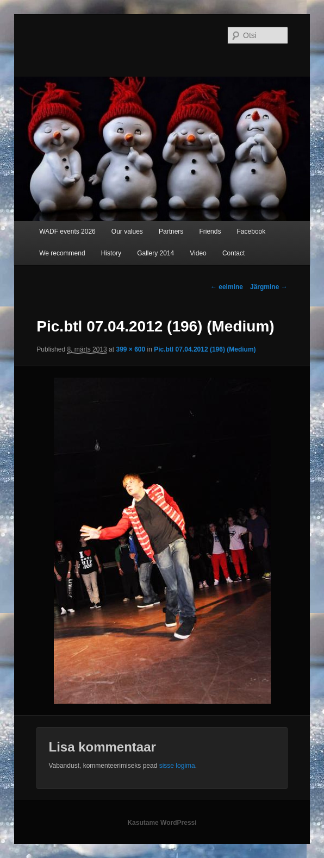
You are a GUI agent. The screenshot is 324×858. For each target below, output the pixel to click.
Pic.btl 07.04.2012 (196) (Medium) (205, 349)
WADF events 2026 (67, 231)
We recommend (62, 253)
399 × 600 (130, 349)
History (111, 253)
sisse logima (177, 765)
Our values (127, 231)
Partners (171, 231)
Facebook (251, 231)
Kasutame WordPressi (161, 822)
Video (198, 253)
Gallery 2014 (155, 253)
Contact (233, 253)
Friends (210, 231)
